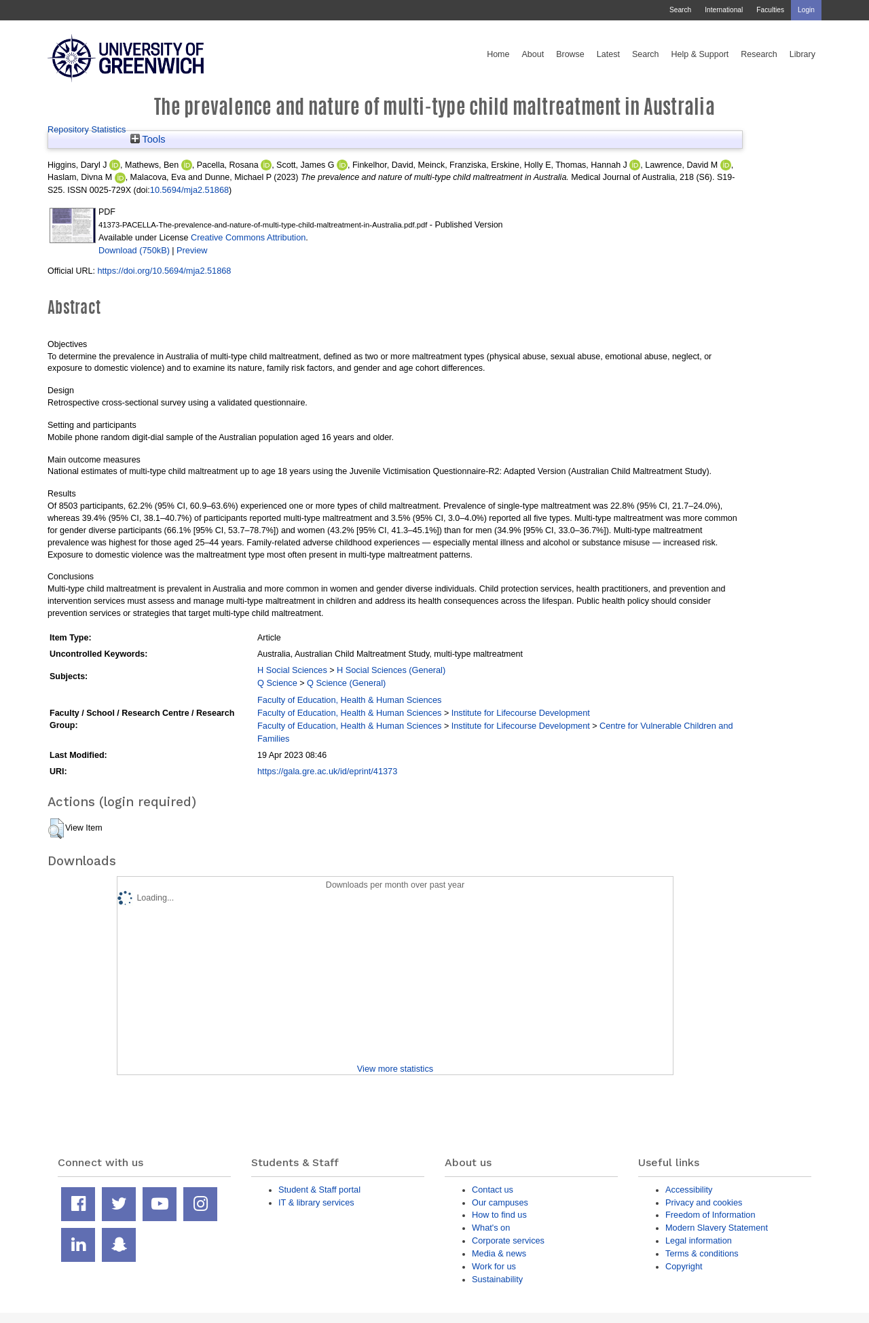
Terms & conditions (702, 1253)
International (724, 10)
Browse (570, 54)
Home (498, 54)
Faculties (770, 10)
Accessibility (688, 1189)
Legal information (698, 1240)
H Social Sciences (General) (391, 670)
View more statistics (395, 1069)
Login (806, 10)
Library (802, 54)
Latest (608, 54)
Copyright (684, 1266)
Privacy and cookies (703, 1202)
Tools (148, 139)
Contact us (492, 1189)
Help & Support (700, 54)
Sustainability (497, 1279)
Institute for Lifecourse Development (520, 713)
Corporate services (508, 1240)
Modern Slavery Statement (716, 1227)
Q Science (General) (346, 683)
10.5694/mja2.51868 (189, 190)
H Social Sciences (292, 670)
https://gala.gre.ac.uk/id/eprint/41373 (327, 771)
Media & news (499, 1253)
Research (759, 54)
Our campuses (500, 1202)
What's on (491, 1227)
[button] (56, 828)
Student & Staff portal (319, 1189)
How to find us (499, 1215)
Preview (192, 250)
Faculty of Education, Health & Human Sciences (349, 700)
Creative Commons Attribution (248, 237)
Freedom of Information (710, 1215)
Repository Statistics (87, 129)
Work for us (494, 1266)
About (532, 54)
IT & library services (316, 1202)
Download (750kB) (134, 250)
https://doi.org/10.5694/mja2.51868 (164, 271)
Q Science (277, 683)
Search (680, 10)
